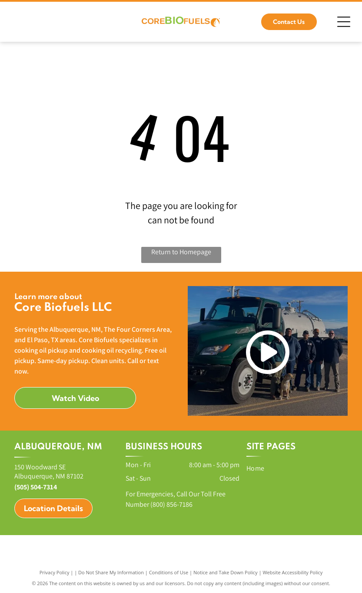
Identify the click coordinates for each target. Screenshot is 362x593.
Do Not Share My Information (111, 572)
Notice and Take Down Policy (225, 572)
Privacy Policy (55, 572)
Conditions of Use (169, 572)
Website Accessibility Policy (292, 572)
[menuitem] (293, 468)
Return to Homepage (181, 251)
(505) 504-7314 (35, 487)
